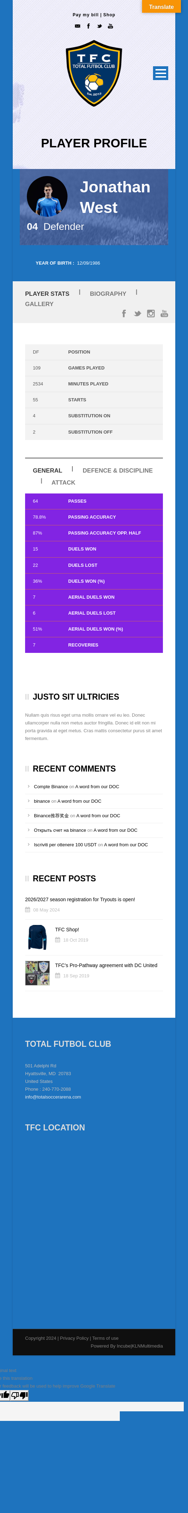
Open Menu (160, 73)
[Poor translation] (19, 1395)
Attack (63, 482)
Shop (109, 14)
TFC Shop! (67, 929)
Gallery (39, 304)
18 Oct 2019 (75, 940)
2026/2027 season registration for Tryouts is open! (80, 899)
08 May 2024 (46, 910)
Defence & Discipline (118, 470)
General (47, 470)
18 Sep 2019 (76, 975)
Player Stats (47, 293)
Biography (108, 293)
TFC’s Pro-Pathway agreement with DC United (106, 965)
